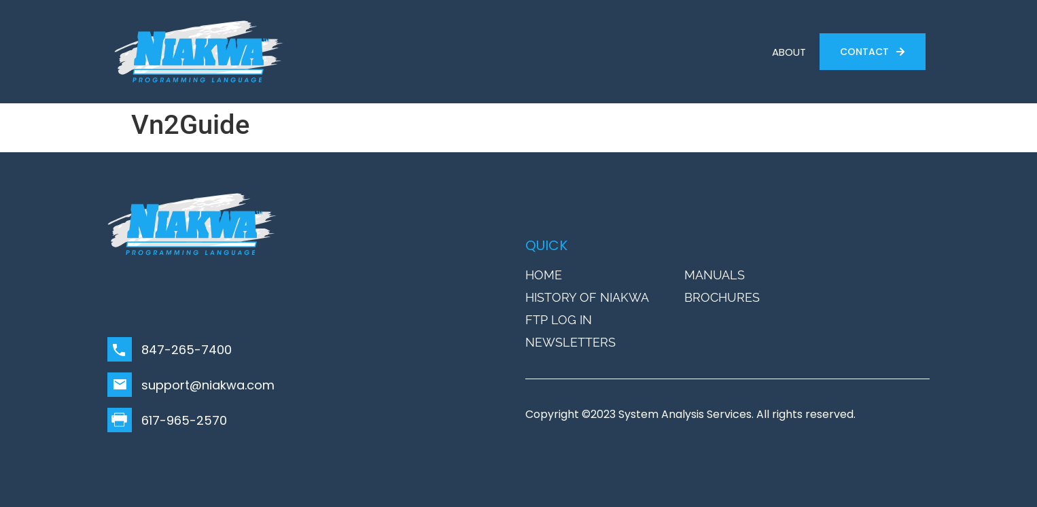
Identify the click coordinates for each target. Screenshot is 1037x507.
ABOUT (789, 52)
